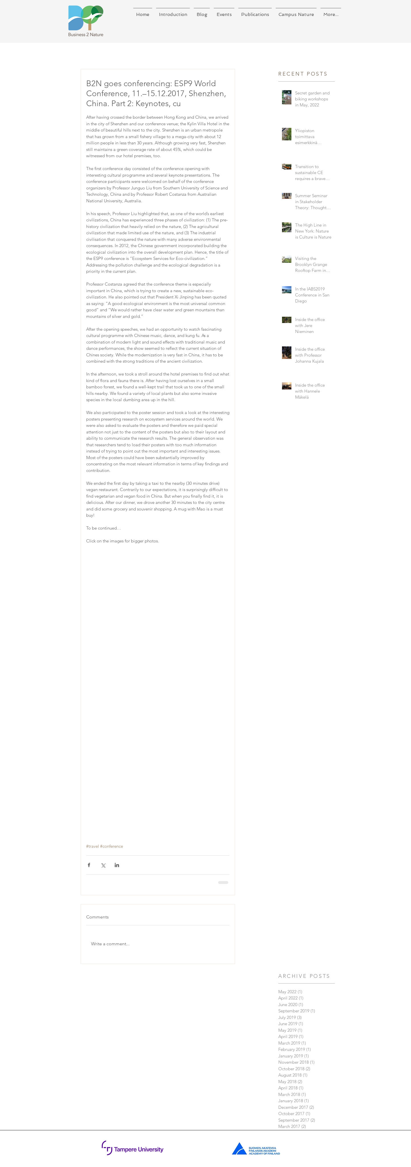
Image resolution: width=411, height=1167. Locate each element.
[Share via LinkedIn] (117, 865)
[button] (173, 12)
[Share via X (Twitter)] (103, 865)
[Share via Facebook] (89, 865)
